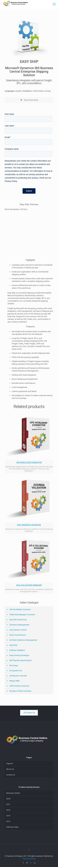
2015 (8, 816)
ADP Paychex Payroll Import (20, 660)
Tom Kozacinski (29, 859)
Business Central (13, 793)
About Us (10, 769)
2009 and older (12, 827)
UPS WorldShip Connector (20, 609)
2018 (8, 799)
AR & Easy (13, 665)
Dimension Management (19, 625)
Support (9, 763)
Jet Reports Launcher (18, 676)
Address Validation (17, 650)
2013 (8, 821)
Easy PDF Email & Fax (18, 620)
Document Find (15, 671)
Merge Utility (14, 681)
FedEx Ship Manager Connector (22, 614)
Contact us (10, 775)
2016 (8, 810)
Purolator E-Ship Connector (20, 691)
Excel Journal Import (17, 635)
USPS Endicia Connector (19, 686)
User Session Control (18, 630)
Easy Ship (13, 645)
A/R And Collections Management (23, 640)
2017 (8, 804)
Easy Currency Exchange (19, 655)
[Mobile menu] (54, 4)
